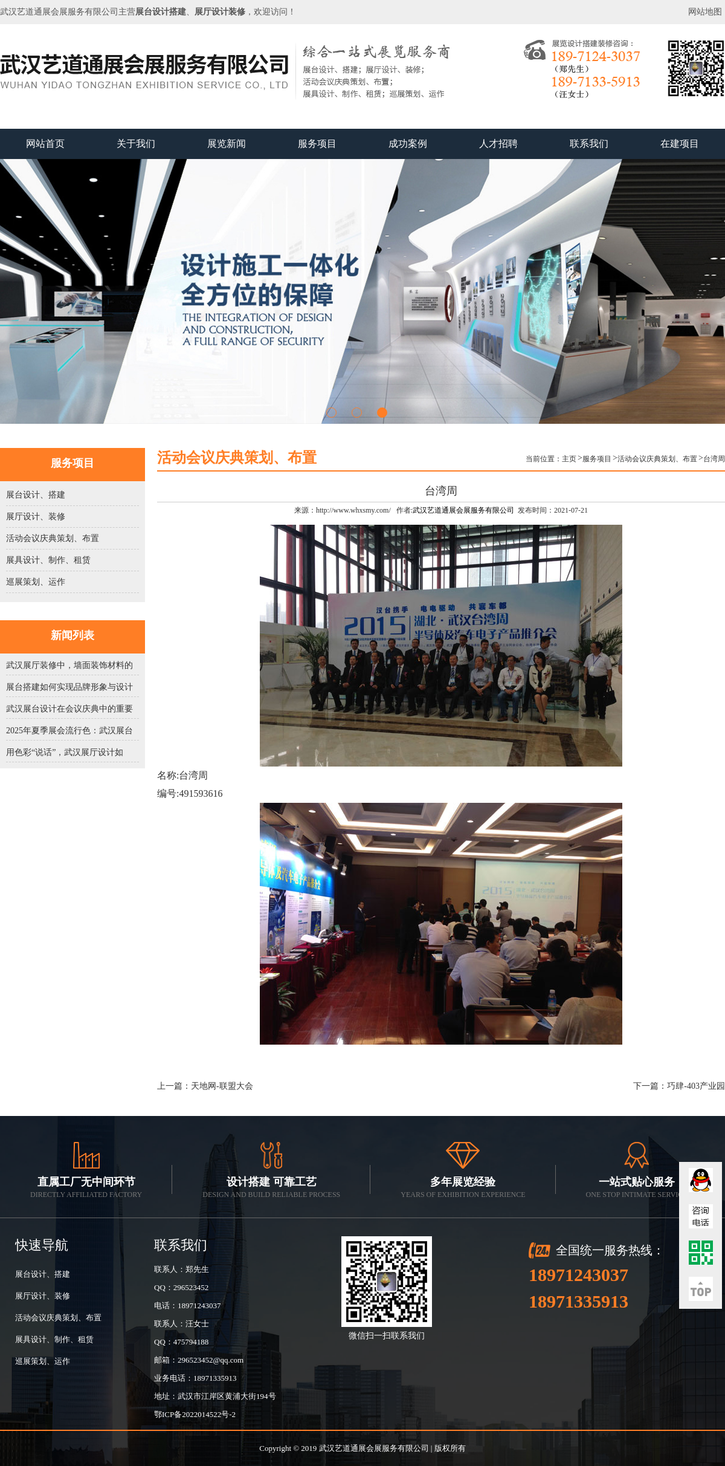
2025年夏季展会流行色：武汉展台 (69, 730)
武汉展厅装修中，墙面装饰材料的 (69, 665)
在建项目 (679, 143)
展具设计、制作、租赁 (48, 560)
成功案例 (407, 143)
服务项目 (317, 143)
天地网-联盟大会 (222, 1086)
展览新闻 (226, 143)
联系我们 (589, 143)
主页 (569, 459)
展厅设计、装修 (35, 516)
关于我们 (136, 143)
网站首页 (45, 143)
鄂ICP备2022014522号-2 (195, 1414)
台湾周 (714, 459)
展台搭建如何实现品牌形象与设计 (69, 687)
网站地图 (705, 11)
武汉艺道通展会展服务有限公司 (463, 510)
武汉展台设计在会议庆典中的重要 (69, 708)
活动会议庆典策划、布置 (52, 538)
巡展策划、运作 (35, 581)
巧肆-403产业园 (696, 1086)
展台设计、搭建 (35, 494)
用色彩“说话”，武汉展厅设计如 (64, 752)
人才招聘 (498, 143)
